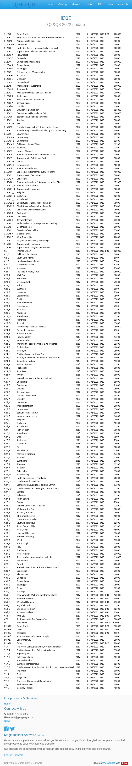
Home (7, 703)
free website (108, 763)
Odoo (124, 763)
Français (18, 755)
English (8, 755)
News (7, 720)
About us (42, 735)
